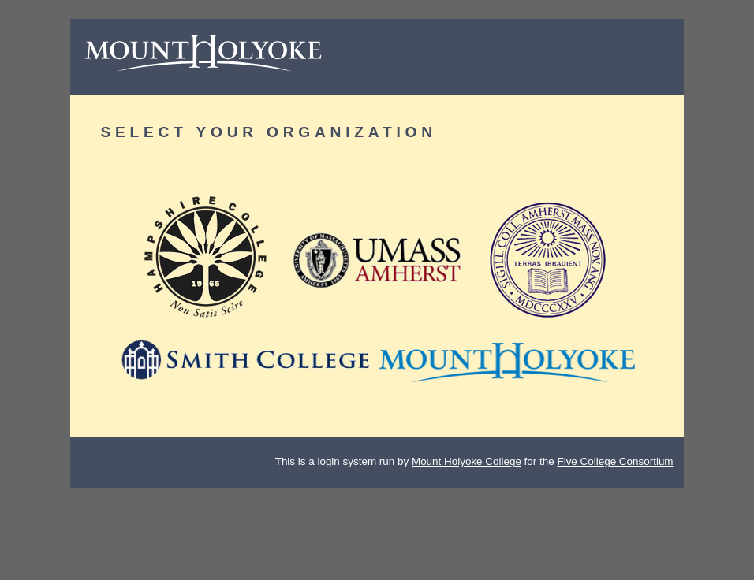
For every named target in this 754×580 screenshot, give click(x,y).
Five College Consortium (615, 461)
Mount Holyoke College (466, 461)
